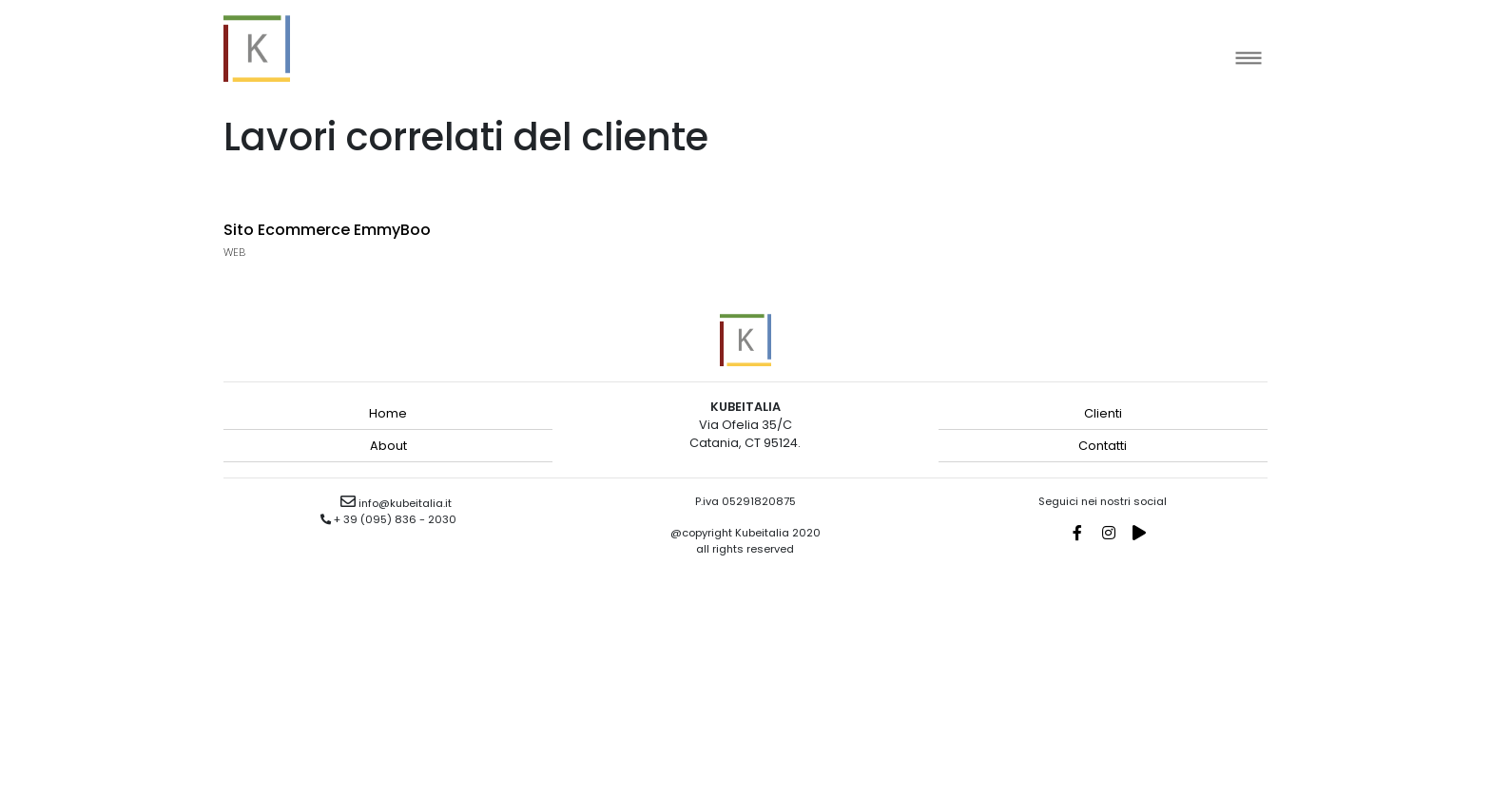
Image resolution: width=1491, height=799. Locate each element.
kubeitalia (256, 48)
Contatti (1102, 446)
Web (234, 252)
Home (388, 413)
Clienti (1103, 413)
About (388, 446)
